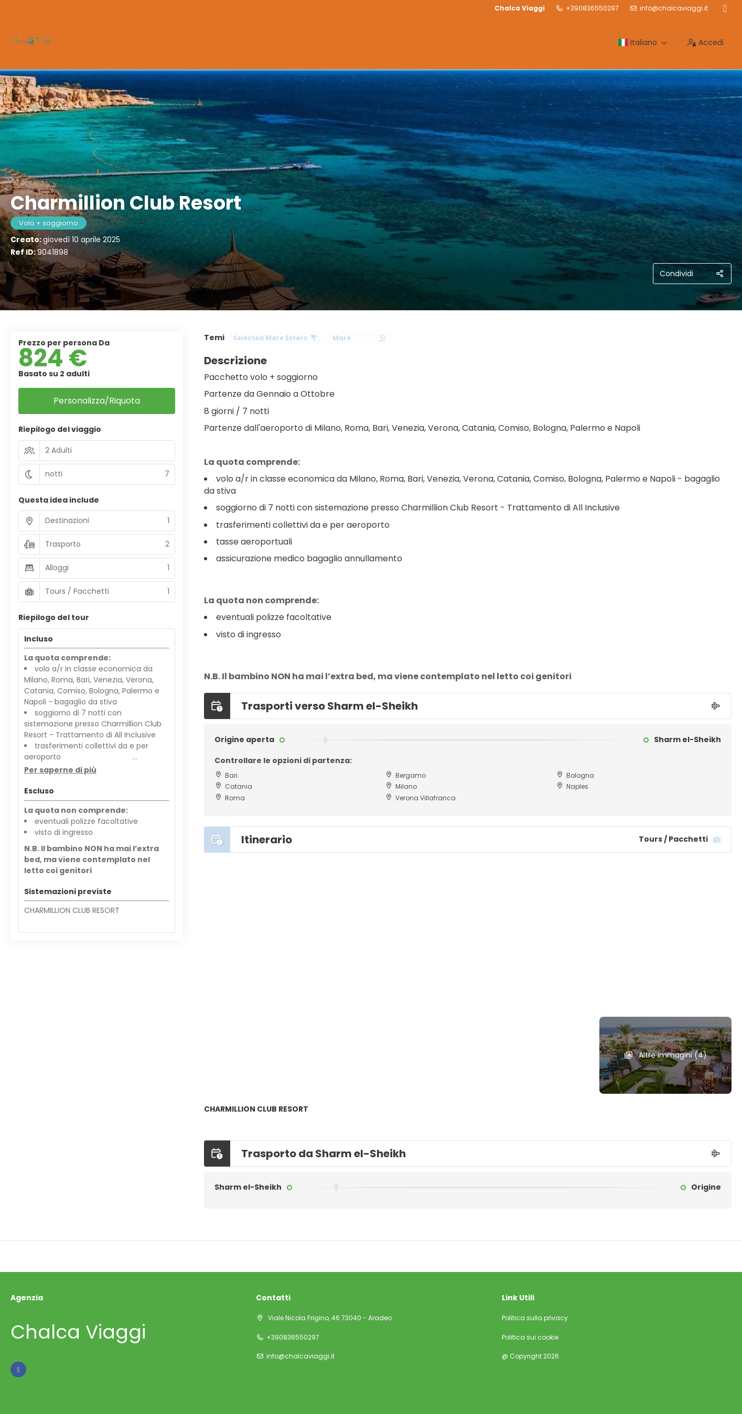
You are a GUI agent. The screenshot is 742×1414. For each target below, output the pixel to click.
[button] (60, 770)
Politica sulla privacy (535, 1318)
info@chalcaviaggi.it (674, 8)
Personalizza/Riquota (96, 401)
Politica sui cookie (530, 1337)
